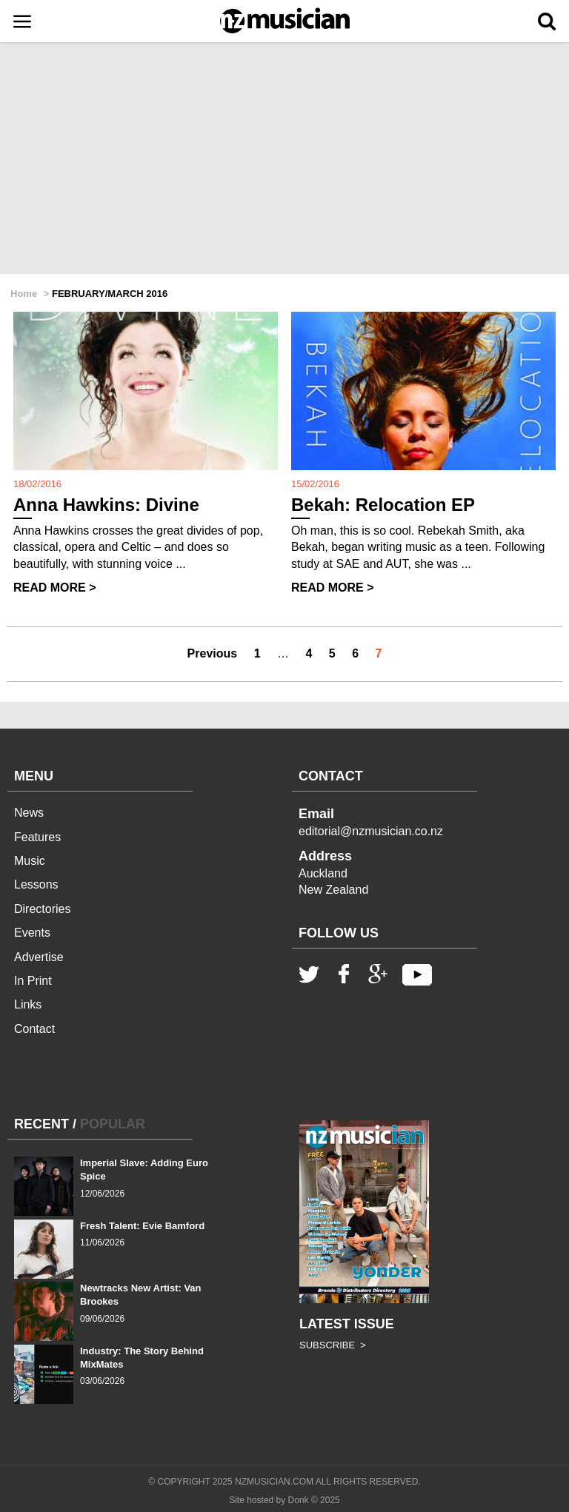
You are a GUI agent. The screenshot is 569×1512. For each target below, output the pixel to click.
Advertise (39, 957)
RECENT (41, 1124)
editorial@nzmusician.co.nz (371, 831)
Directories (42, 909)
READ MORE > (54, 587)
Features (37, 837)
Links (27, 1004)
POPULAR (112, 1124)
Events (32, 932)
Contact (34, 1029)
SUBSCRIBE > (332, 1345)
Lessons (36, 884)
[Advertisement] (284, 159)
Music (29, 860)
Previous (212, 653)
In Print (33, 980)
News (29, 812)
